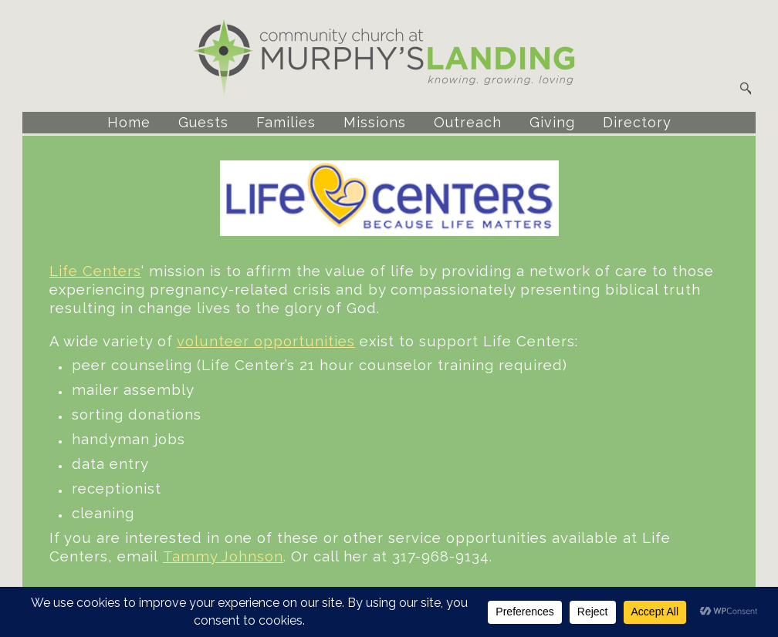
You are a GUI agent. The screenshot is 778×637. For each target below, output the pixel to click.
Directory (637, 122)
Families (286, 122)
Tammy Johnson (223, 556)
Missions (374, 122)
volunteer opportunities (266, 340)
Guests (203, 122)
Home (129, 122)
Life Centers (95, 270)
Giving (552, 122)
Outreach (468, 122)
